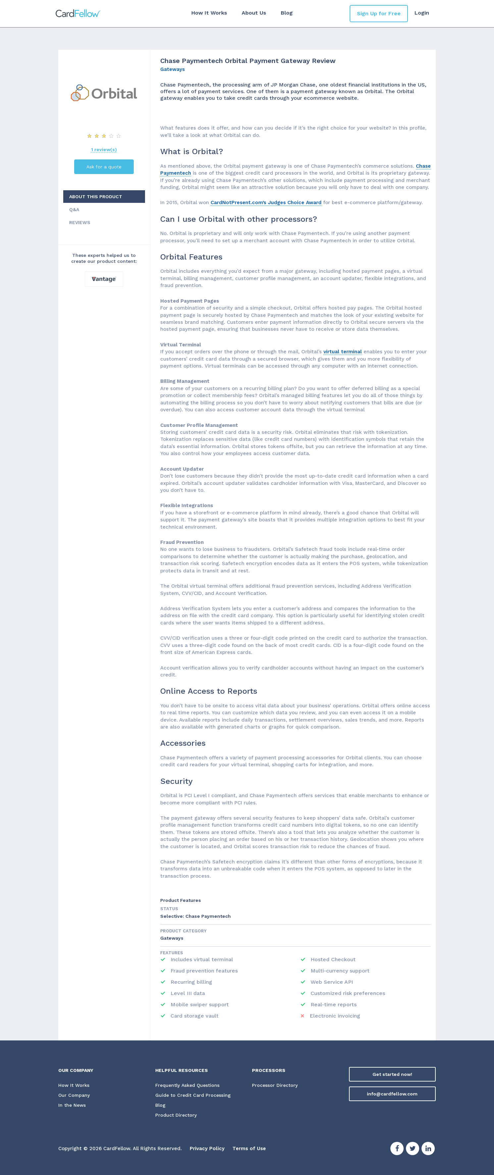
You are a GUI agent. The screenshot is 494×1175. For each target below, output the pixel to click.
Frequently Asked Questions (187, 1085)
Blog (287, 13)
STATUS (169, 908)
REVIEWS (79, 222)
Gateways (172, 69)
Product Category (183, 930)
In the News (72, 1105)
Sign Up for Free (379, 13)
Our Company (74, 1095)
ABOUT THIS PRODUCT (95, 196)
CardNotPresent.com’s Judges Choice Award (266, 203)
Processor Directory (275, 1085)
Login (422, 13)
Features (171, 952)
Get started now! (392, 1074)
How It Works (209, 13)
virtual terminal (342, 352)
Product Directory (176, 1115)
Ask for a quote (104, 166)
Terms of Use (249, 1148)
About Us (254, 13)
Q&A (74, 209)
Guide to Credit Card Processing (193, 1095)
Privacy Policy (207, 1148)
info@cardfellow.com (392, 1093)
